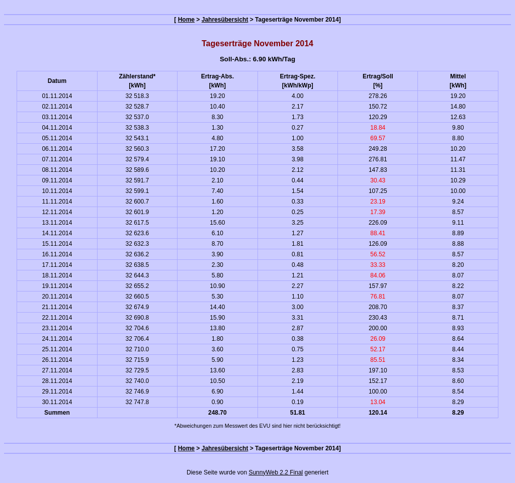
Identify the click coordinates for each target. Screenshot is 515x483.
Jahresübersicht (225, 19)
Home (186, 19)
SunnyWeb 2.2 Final (275, 472)
